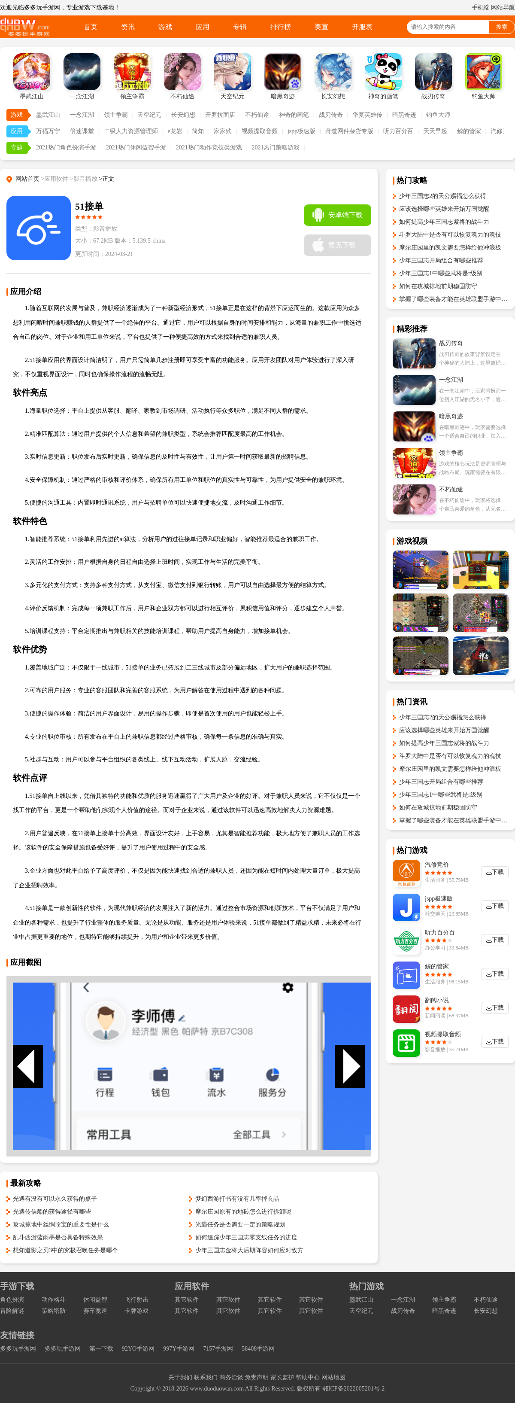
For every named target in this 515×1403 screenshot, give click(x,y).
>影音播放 (83, 179)
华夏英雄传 (367, 115)
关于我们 (180, 1377)
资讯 (128, 26)
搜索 (501, 27)
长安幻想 (183, 115)
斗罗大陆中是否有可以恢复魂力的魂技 (450, 234)
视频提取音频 (260, 131)
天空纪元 (149, 115)
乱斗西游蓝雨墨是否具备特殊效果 (58, 1237)
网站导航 (503, 7)
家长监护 (282, 1377)
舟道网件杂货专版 (349, 131)
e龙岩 (174, 131)
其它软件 (187, 1299)
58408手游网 (258, 1348)
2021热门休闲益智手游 (136, 147)
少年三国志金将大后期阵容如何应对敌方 (249, 1250)
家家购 (223, 131)
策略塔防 (54, 1311)
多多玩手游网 (18, 1348)
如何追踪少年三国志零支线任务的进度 (246, 1237)
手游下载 (17, 1286)
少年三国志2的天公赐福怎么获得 (442, 196)
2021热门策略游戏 (275, 147)
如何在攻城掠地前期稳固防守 (438, 286)
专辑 (240, 26)
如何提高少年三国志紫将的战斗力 (444, 222)
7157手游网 (218, 1348)
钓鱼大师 (438, 115)
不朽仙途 (257, 115)
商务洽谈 (231, 1377)
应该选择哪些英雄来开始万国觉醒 (444, 209)
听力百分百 (398, 131)
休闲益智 (95, 1299)
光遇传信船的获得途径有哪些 (52, 1211)
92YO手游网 (138, 1348)
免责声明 (257, 1377)
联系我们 (206, 1377)
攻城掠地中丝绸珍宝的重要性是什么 (61, 1224)
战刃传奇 (331, 115)
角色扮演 (12, 1299)
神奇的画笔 (294, 115)
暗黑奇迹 (404, 115)
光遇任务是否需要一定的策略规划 (240, 1224)
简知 (198, 131)
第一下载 (101, 1348)
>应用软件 (55, 179)
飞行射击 (136, 1299)
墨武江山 (48, 115)
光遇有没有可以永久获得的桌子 (55, 1199)
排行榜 (280, 26)
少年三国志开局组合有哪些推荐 (441, 260)
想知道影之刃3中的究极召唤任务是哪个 (65, 1250)
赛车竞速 (95, 1311)
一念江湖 (82, 115)
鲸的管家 (469, 131)
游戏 (165, 26)
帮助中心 (308, 1377)
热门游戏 (366, 1286)
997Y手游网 (178, 1348)
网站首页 (27, 179)
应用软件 (192, 1286)
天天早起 (435, 131)
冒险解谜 (12, 1311)
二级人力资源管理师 (131, 131)
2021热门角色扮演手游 (66, 147)
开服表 (362, 26)
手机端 (481, 7)
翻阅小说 (437, 1000)
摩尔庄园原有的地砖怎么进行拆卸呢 (243, 1211)
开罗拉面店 (220, 115)
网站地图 (333, 1377)
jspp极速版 (301, 131)
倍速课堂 (82, 131)
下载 (498, 872)
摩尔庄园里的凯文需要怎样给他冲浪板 (450, 247)
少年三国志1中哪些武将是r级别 (440, 273)
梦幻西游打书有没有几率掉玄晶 (237, 1199)
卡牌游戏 (136, 1311)
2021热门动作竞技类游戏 (209, 147)
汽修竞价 (437, 864)
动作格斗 (54, 1299)
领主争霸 (116, 115)
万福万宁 (48, 131)
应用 (202, 26)
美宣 (321, 26)
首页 (90, 26)
